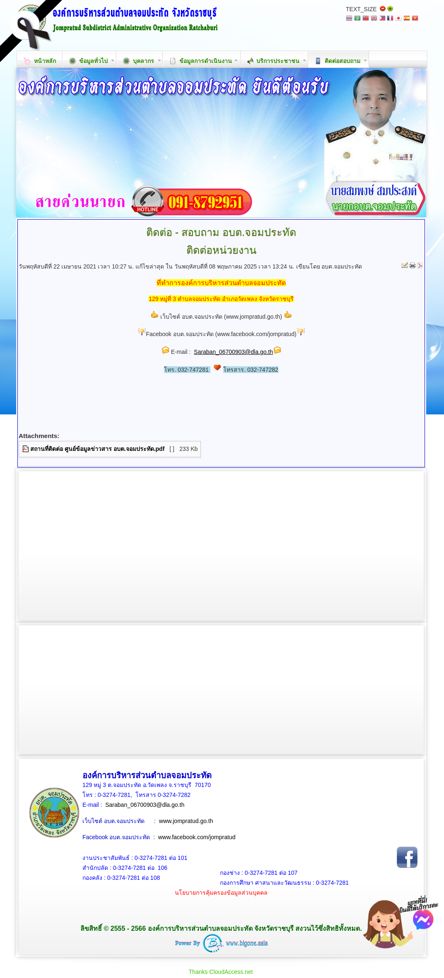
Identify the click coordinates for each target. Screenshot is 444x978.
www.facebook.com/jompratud (197, 837)
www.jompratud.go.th (186, 821)
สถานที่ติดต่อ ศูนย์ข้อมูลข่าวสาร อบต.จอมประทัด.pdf (97, 448)
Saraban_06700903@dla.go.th (233, 352)
